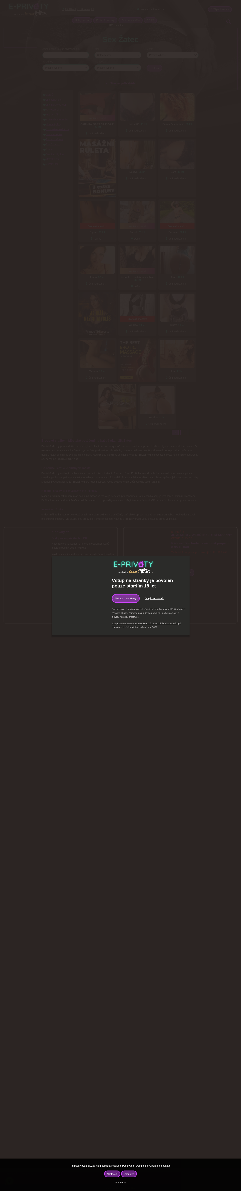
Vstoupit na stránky (125, 598)
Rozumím (129, 1174)
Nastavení (112, 1174)
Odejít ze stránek (154, 598)
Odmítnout (120, 1182)
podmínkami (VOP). (149, 627)
